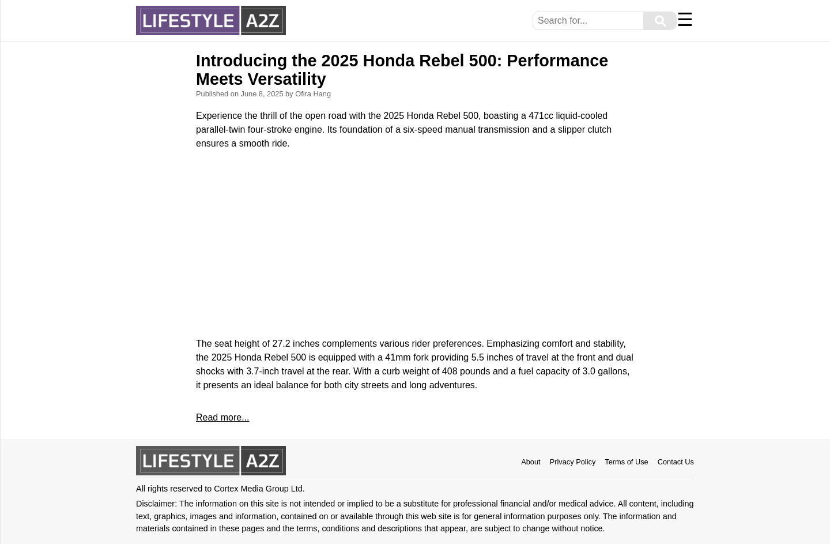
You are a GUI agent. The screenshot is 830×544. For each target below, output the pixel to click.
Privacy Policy (573, 461)
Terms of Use (626, 461)
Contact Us (676, 461)
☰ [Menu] (685, 19)
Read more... (222, 417)
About (530, 461)
